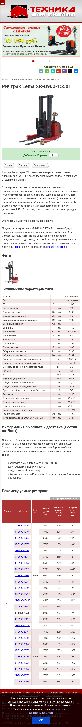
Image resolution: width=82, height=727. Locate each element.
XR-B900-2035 (22, 669)
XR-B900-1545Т (22, 600)
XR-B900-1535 (22, 563)
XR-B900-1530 (22, 550)
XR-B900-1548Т (22, 606)
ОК (41, 720)
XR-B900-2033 (22, 663)
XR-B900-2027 (22, 650)
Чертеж (9, 165)
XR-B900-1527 (22, 544)
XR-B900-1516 (22, 525)
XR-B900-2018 (22, 638)
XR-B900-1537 (22, 569)
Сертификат (40, 165)
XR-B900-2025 (22, 644)
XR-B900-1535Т (22, 582)
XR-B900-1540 (22, 575)
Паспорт (23, 165)
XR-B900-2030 (22, 656)
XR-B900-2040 (22, 681)
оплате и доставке (57, 246)
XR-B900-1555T (22, 625)
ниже (17, 246)
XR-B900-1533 (22, 557)
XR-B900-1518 (22, 532)
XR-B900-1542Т (22, 594)
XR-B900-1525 (22, 538)
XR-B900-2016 (22, 632)
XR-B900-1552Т (22, 619)
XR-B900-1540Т (22, 588)
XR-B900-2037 (22, 675)
